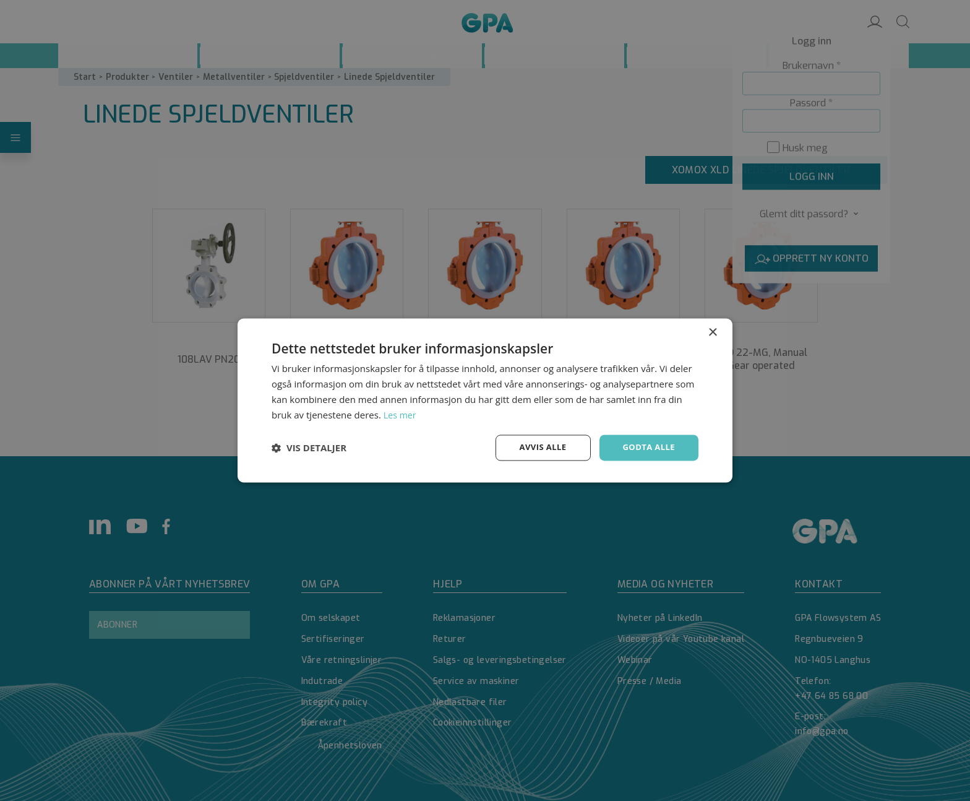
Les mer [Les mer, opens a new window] (401, 414)
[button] (309, 448)
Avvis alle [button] (537, 447)
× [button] (712, 332)
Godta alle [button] (647, 447)
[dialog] (485, 400)
